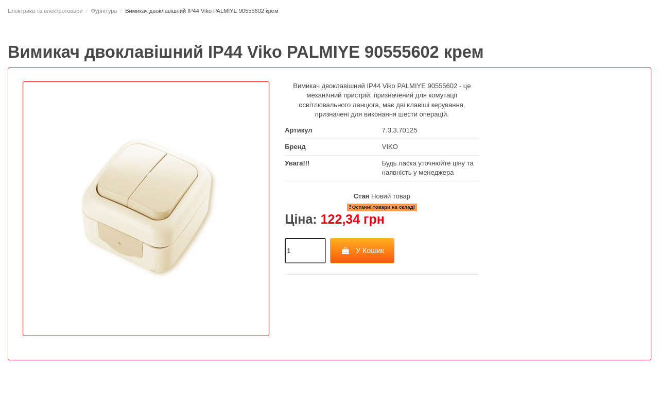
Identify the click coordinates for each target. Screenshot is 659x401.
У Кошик (362, 250)
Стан (362, 196)
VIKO (390, 147)
